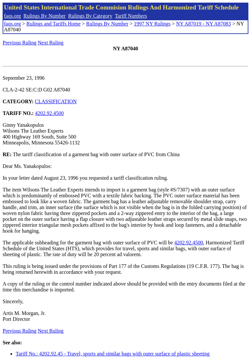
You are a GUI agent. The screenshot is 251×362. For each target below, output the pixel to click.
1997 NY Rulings (152, 23)
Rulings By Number (45, 16)
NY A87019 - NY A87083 (203, 23)
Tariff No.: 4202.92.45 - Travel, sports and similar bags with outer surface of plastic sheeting (112, 353)
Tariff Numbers (131, 16)
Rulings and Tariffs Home (53, 23)
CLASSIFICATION (56, 101)
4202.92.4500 (49, 113)
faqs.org (12, 16)
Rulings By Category (90, 16)
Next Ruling (51, 42)
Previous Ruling (20, 42)
